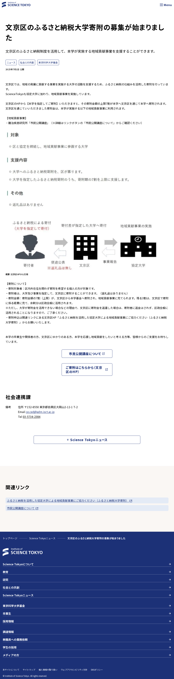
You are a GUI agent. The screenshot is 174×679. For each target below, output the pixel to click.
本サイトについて (11, 669)
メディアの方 (87, 655)
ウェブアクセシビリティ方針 (74, 669)
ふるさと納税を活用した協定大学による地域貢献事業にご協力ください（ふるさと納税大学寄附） (70, 500)
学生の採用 (87, 647)
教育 (87, 572)
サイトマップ (29, 669)
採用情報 (87, 621)
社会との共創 (87, 587)
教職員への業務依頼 (87, 639)
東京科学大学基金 (87, 606)
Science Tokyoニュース (42, 538)
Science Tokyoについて (87, 564)
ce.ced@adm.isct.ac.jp (40, 412)
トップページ (10, 538)
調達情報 (87, 632)
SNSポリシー (97, 669)
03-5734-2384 (31, 417)
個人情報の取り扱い (48, 669)
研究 (87, 580)
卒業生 (87, 613)
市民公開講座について (23, 508)
